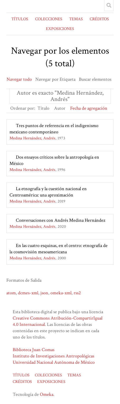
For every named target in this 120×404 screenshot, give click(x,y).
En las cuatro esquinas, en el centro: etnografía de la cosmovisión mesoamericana (58, 249)
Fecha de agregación (88, 108)
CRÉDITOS (99, 19)
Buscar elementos (95, 79)
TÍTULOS (19, 19)
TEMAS (76, 19)
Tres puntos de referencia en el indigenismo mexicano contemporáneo (53, 129)
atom (11, 293)
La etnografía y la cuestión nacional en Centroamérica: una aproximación (48, 192)
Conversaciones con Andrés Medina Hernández (60, 220)
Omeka (46, 394)
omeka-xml (60, 293)
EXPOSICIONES (60, 29)
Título (43, 108)
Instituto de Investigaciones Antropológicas (53, 356)
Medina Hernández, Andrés (32, 138)
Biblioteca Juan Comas (33, 350)
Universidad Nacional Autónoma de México (54, 362)
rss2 (77, 293)
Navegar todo (19, 79)
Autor (59, 108)
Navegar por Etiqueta (55, 79)
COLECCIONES (48, 19)
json (44, 293)
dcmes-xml (28, 293)
